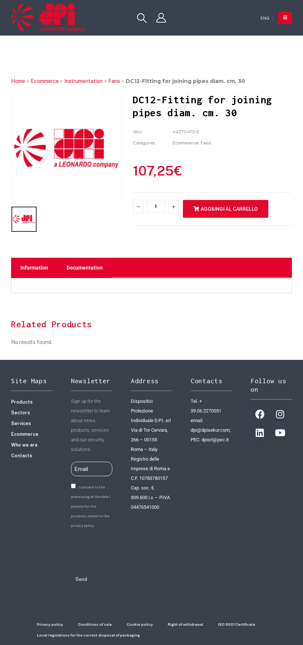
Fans (114, 81)
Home (18, 81)
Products (22, 401)
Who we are (24, 444)
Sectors (20, 411)
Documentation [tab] (85, 267)
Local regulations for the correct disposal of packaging (88, 634)
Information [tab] (34, 267)
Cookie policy (140, 623)
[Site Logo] (48, 18)
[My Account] (161, 18)
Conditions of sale (95, 623)
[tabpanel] (151, 284)
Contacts (21, 454)
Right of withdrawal (185, 623)
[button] (141, 18)
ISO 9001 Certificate (236, 623)
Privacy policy (50, 623)
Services (21, 422)
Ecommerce (45, 81)
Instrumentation (83, 81)
